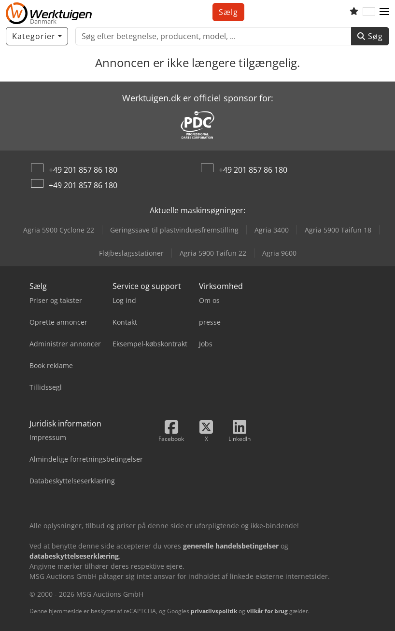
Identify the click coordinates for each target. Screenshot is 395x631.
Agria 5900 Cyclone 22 (58, 229)
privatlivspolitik (214, 611)
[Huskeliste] (354, 12)
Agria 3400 (271, 229)
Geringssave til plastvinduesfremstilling (174, 229)
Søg (370, 36)
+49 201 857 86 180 (83, 170)
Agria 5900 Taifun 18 (338, 229)
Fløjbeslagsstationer (131, 253)
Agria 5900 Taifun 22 (213, 253)
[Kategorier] (37, 36)
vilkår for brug (267, 611)
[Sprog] (369, 12)
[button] (384, 12)
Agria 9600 (279, 253)
